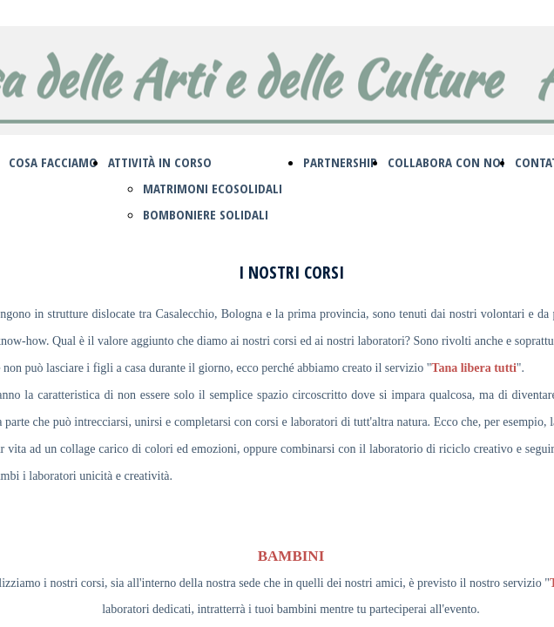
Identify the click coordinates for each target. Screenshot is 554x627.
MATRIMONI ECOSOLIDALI (212, 188)
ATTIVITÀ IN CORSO (160, 162)
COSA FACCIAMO (53, 162)
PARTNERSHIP (340, 162)
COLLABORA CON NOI (446, 162)
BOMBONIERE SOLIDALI (205, 214)
